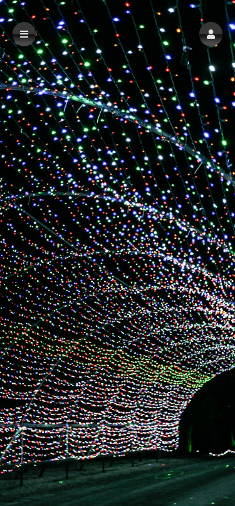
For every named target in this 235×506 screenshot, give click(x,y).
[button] (210, 34)
